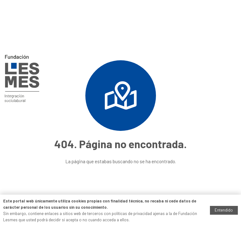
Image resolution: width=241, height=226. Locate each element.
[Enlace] (22, 78)
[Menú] (232, 39)
